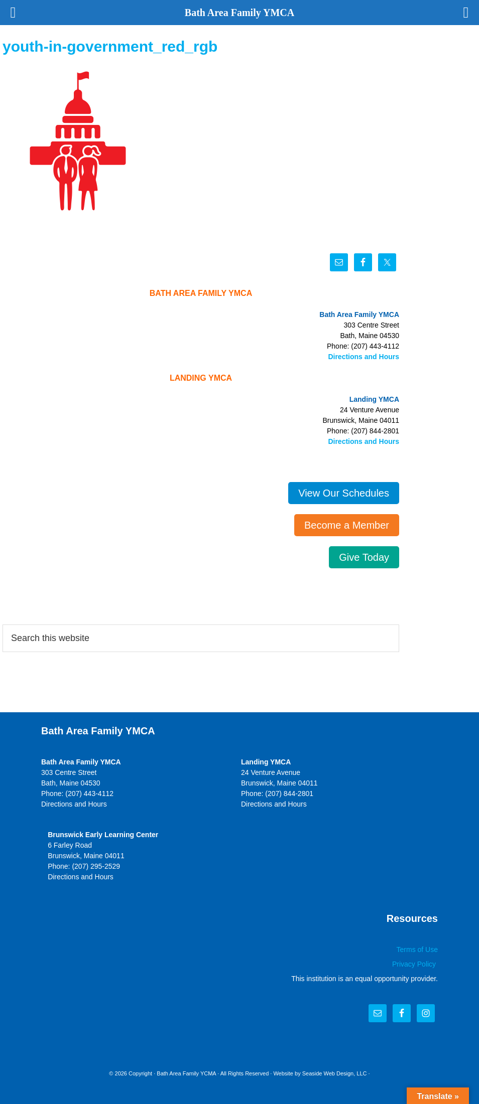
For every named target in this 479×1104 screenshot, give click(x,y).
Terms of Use (417, 949)
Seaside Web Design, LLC (334, 1073)
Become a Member (346, 525)
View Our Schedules (343, 493)
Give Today (364, 557)
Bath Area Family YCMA (186, 1073)
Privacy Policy (415, 964)
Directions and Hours (363, 357)
